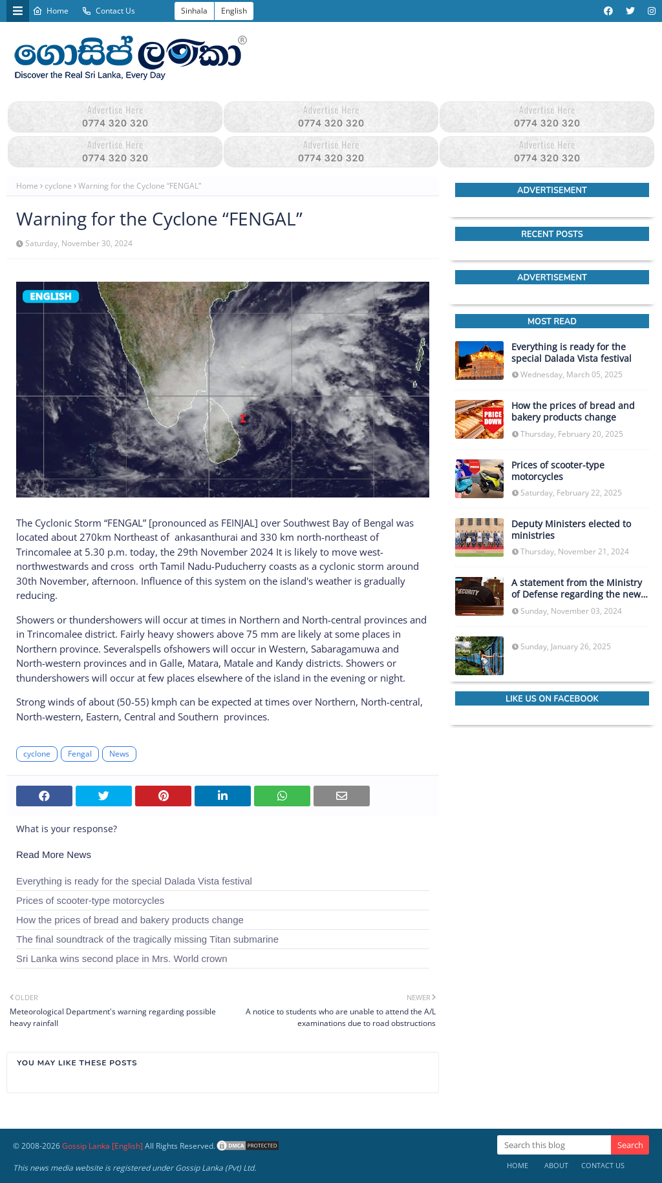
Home (50, 10)
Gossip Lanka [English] (102, 1145)
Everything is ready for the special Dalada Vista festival (134, 880)
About (556, 1165)
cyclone (58, 185)
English (234, 10)
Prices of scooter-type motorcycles (90, 900)
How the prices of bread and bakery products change (130, 919)
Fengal (80, 753)
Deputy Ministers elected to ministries (571, 529)
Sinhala (194, 10)
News (119, 753)
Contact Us (108, 10)
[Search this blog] (554, 1145)
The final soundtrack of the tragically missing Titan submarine (147, 939)
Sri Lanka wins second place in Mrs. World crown (122, 958)
